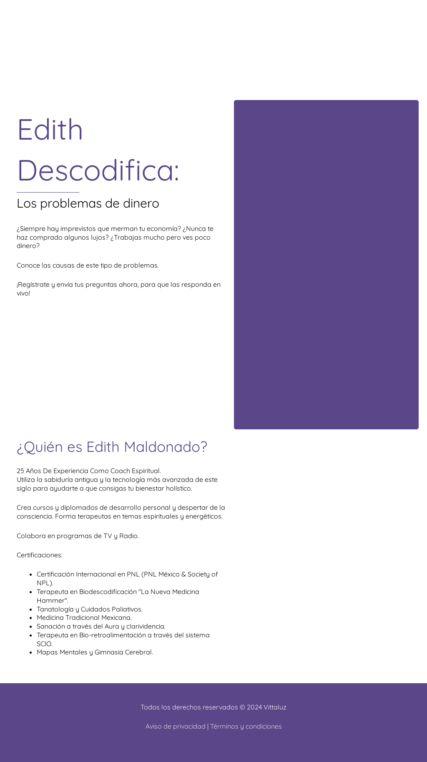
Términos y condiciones (246, 726)
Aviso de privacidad (176, 726)
